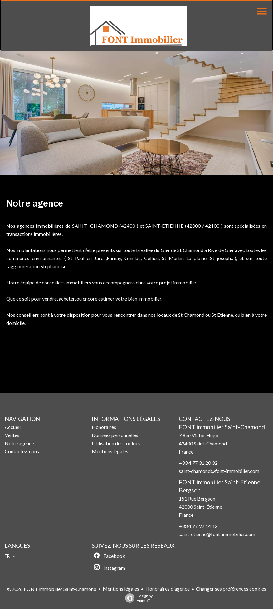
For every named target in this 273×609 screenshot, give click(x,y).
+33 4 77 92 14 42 (198, 526)
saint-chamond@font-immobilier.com (219, 471)
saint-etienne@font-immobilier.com (217, 534)
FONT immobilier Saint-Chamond (222, 427)
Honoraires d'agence (167, 589)
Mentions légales (121, 589)
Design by (137, 598)
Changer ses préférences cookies (231, 589)
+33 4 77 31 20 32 (198, 463)
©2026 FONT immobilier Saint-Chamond (51, 589)
